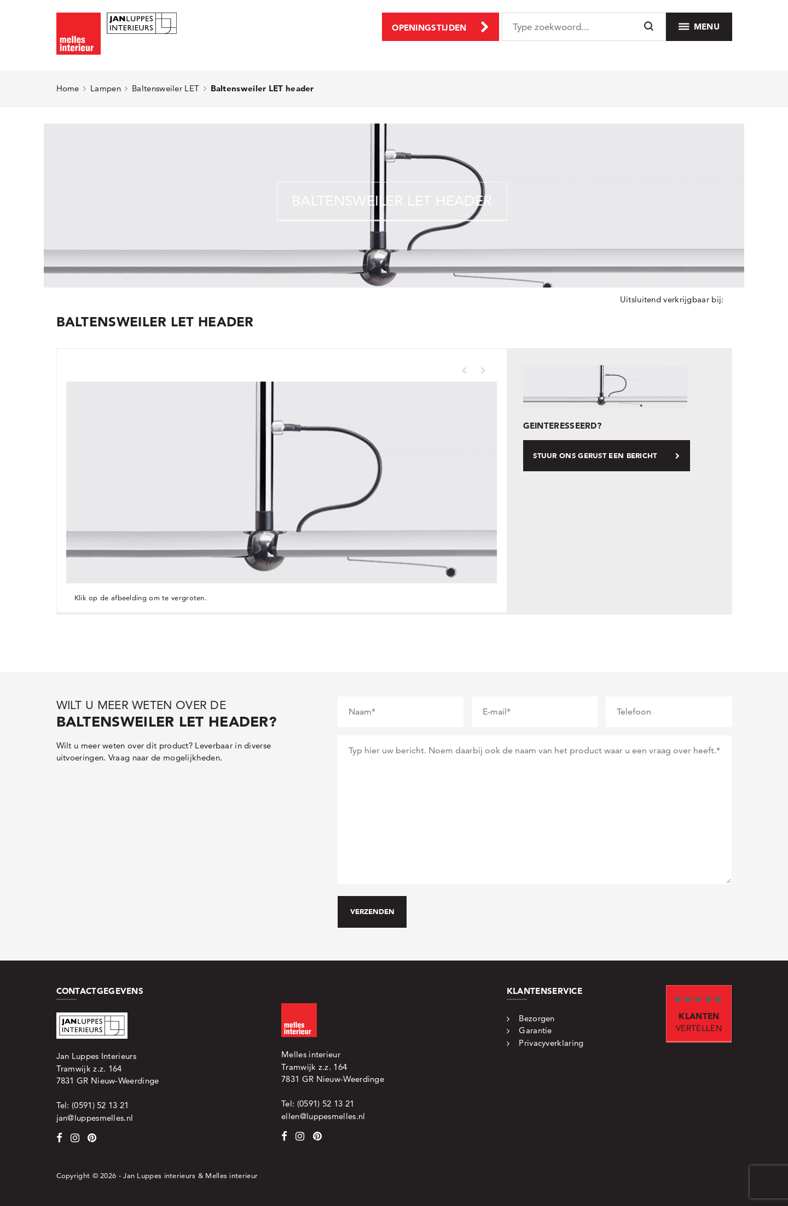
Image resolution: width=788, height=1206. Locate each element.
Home (67, 88)
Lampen (105, 88)
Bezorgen (536, 1018)
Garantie (535, 1030)
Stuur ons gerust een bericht (606, 455)
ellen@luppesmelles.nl (323, 1116)
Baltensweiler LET (165, 88)
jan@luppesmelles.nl (95, 1118)
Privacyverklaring (551, 1043)
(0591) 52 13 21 (100, 1105)
